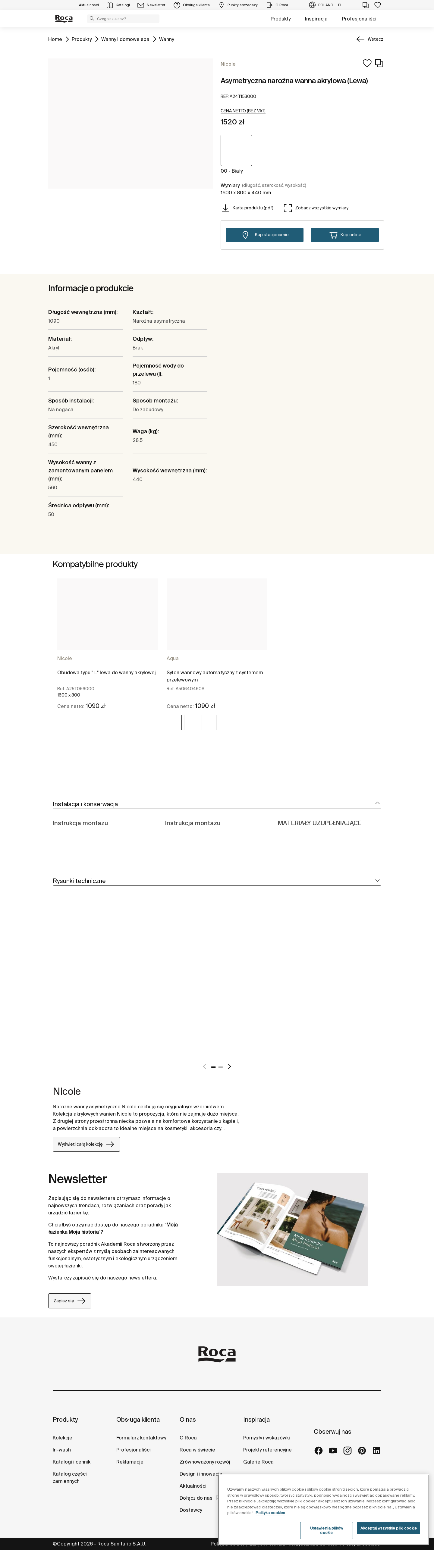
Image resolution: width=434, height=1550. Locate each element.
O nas (188, 1419)
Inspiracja (316, 18)
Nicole (64, 658)
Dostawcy (191, 1510)
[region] (323, 1509)
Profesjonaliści (359, 18)
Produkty (281, 18)
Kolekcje (62, 1437)
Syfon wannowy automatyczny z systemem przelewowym (215, 676)
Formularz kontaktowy (141, 1437)
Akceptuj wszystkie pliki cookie (388, 1528)
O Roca (188, 1437)
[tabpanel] (107, 659)
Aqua (173, 658)
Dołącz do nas (196, 1498)
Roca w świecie (197, 1449)
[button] (92, 18)
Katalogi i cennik (71, 1461)
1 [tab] (213, 1067)
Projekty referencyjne (267, 1449)
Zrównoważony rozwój (205, 1461)
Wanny (166, 39)
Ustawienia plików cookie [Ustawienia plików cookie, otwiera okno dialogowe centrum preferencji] (326, 1530)
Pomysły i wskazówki (266, 1437)
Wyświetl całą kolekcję (86, 1144)
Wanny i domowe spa (125, 39)
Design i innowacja (201, 1473)
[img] (174, 722)
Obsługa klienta (138, 1419)
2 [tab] (220, 1067)
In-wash (62, 1449)
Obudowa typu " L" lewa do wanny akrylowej (106, 672)
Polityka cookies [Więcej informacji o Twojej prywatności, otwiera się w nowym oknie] (270, 1513)
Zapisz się (69, 1301)
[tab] (217, 804)
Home (55, 39)
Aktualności (193, 1486)
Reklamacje (129, 1461)
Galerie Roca (258, 1461)
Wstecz (375, 39)
